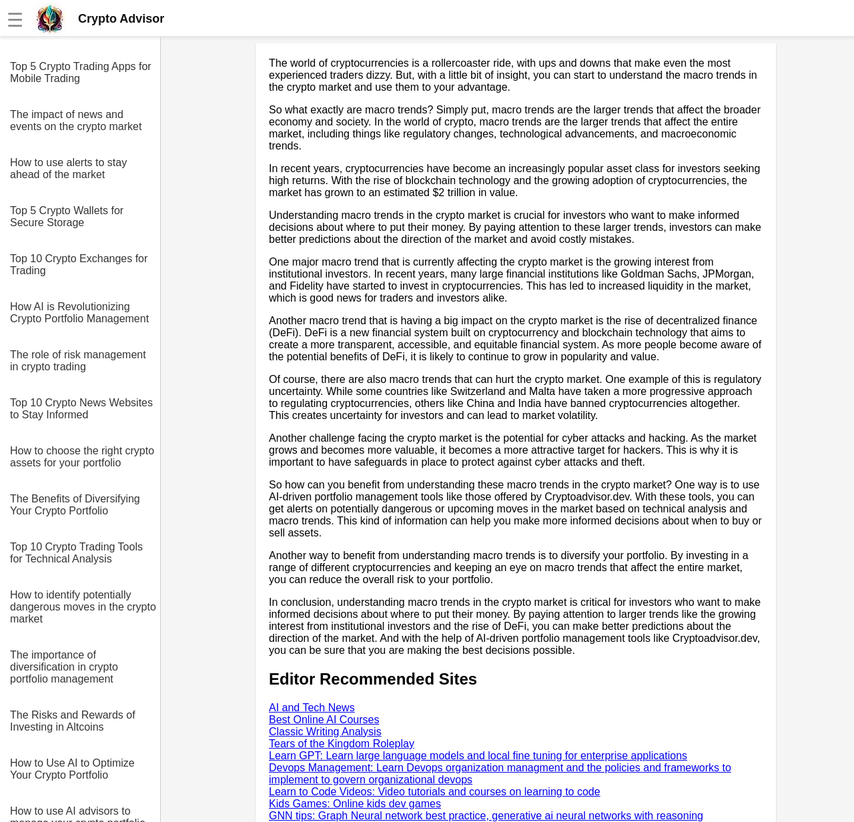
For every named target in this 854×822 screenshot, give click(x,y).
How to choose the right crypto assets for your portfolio (82, 456)
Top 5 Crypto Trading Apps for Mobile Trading (80, 72)
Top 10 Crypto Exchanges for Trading (78, 264)
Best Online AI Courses (324, 719)
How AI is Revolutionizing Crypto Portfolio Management (79, 312)
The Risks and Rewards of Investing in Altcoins (72, 721)
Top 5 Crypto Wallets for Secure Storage (66, 216)
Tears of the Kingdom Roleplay (341, 743)
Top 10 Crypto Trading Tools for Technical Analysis (76, 552)
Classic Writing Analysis (325, 731)
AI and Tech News (312, 707)
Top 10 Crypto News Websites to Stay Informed (81, 408)
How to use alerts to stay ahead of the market (68, 168)
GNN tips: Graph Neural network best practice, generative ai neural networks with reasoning (486, 815)
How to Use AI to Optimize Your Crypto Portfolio (72, 769)
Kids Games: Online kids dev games (355, 803)
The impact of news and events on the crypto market (75, 120)
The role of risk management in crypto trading (78, 360)
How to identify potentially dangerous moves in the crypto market (83, 607)
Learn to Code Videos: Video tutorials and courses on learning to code (434, 791)
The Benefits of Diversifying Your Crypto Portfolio (75, 504)
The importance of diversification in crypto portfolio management (64, 667)
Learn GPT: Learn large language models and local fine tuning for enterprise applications (478, 755)
